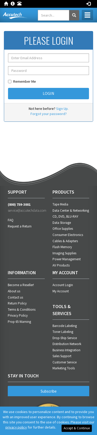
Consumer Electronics (68, 235)
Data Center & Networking (71, 210)
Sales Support (62, 356)
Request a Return (20, 226)
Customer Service (65, 362)
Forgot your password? (49, 113)
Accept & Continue (77, 428)
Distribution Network (67, 344)
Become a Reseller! (21, 285)
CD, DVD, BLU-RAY (65, 216)
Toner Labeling (63, 332)
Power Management (67, 259)
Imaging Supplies (64, 253)
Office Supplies (63, 228)
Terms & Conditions (21, 309)
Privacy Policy (18, 315)
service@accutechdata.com (26, 210)
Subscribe (49, 391)
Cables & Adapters (65, 241)
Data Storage (62, 222)
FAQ (10, 220)
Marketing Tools (64, 368)
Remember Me (22, 81)
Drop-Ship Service (65, 338)
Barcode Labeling (65, 326)
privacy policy (16, 427)
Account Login (63, 285)
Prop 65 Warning (19, 321)
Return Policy (17, 303)
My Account (61, 291)
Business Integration (66, 350)
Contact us (15, 297)
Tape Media (60, 204)
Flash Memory (62, 247)
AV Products (61, 265)
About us (14, 291)
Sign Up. (62, 108)
